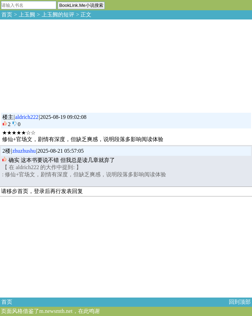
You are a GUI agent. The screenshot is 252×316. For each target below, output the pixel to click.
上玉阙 (27, 14)
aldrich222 (26, 117)
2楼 (6, 151)
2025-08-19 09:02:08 (63, 117)
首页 (6, 14)
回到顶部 (240, 302)
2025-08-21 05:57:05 (61, 151)
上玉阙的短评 (58, 14)
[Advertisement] (51, 65)
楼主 (7, 117)
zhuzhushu (23, 151)
